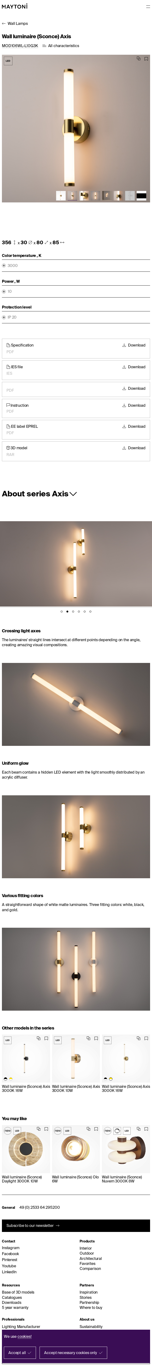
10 (10, 291)
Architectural (91, 1258)
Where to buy (91, 1307)
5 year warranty (15, 1307)
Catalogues (12, 1297)
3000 (13, 266)
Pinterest (9, 1260)
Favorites (87, 1263)
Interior (86, 1248)
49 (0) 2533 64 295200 (39, 1207)
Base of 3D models (18, 1292)
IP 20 (12, 317)
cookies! (25, 1336)
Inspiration (89, 1292)
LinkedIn (9, 1272)
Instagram (10, 1248)
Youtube (9, 1266)
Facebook (10, 1254)
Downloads (11, 1302)
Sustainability (91, 1326)
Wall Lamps (18, 23)
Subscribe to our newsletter (30, 1225)
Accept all (17, 1352)
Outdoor (87, 1253)
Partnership (89, 1302)
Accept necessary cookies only (70, 1352)
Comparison (90, 1268)
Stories (86, 1297)
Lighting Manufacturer (21, 1326)
